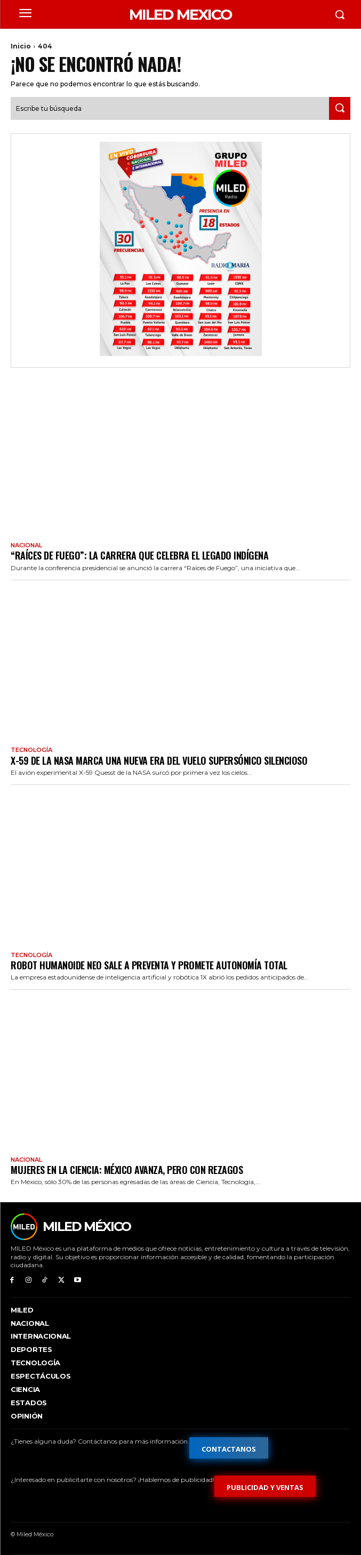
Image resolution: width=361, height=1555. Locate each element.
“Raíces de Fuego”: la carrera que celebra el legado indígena (139, 555)
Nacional (26, 545)
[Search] (339, 108)
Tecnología (31, 750)
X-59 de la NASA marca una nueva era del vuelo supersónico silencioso (159, 760)
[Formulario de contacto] (228, 1448)
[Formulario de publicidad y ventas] (265, 1486)
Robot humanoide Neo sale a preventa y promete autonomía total (149, 965)
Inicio (21, 46)
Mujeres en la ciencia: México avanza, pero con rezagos (127, 1170)
